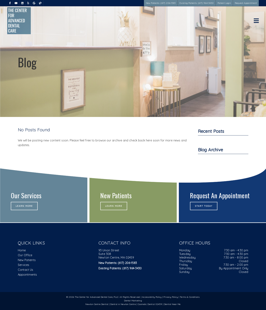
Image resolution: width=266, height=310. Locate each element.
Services (23, 265)
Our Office (25, 255)
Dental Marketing (133, 300)
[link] (10, 3)
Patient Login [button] (224, 3)
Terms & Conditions (190, 297)
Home (22, 250)
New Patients (27, 260)
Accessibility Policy (152, 297)
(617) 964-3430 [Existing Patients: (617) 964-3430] (120, 268)
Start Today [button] (204, 206)
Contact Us (25, 269)
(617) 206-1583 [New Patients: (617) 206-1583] (118, 263)
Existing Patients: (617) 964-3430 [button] (197, 3)
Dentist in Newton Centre (123, 304)
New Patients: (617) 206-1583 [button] (161, 3)
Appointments (27, 274)
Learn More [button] (24, 206)
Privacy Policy (171, 297)
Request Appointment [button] (246, 3)
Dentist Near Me (172, 304)
